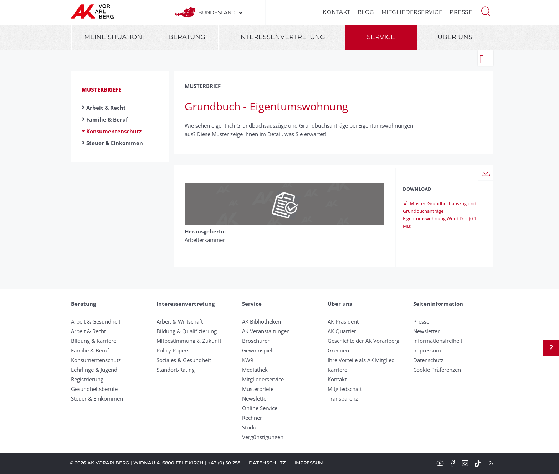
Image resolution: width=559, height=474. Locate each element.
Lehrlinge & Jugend (94, 369)
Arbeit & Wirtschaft (180, 321)
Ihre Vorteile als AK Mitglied (361, 360)
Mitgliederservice (412, 12)
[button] (485, 10)
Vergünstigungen (262, 436)
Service (381, 37)
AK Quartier (342, 331)
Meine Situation (113, 37)
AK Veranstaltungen (266, 331)
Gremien (338, 350)
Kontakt (336, 12)
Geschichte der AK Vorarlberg (363, 340)
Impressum (427, 350)
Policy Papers (173, 350)
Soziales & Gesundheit (184, 360)
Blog (366, 12)
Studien (251, 427)
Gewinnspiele (258, 350)
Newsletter (255, 398)
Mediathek (255, 369)
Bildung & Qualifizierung (187, 331)
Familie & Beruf (107, 119)
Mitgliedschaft (345, 388)
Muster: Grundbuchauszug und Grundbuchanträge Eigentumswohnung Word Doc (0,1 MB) (439, 214)
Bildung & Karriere (93, 340)
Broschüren (256, 340)
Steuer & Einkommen (114, 142)
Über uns (454, 37)
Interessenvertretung (282, 37)
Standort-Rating (176, 369)
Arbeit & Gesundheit (95, 321)
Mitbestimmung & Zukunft (189, 340)
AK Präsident (343, 321)
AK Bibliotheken (261, 321)
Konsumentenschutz (114, 131)
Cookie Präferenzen (437, 369)
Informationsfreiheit (437, 340)
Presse (461, 12)
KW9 (247, 360)
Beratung (186, 37)
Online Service (259, 408)
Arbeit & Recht (106, 107)
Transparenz (343, 398)
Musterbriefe (101, 89)
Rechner (252, 417)
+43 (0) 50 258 (224, 462)
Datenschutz (428, 360)
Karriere (337, 369)
